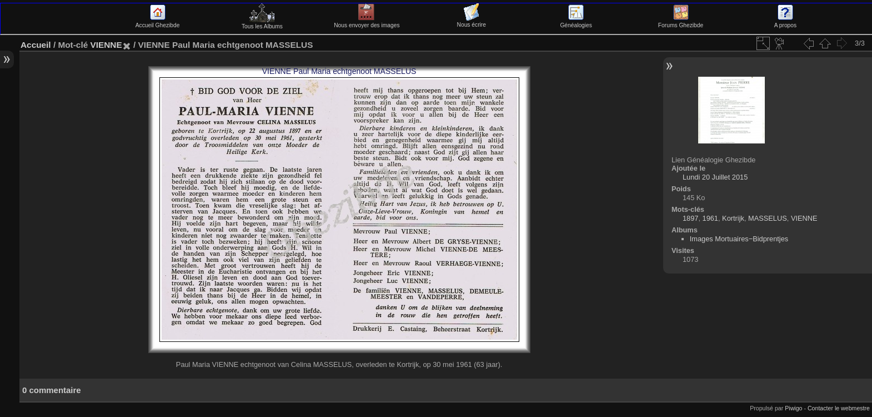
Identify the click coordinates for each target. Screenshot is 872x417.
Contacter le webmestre (839, 408)
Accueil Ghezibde (158, 22)
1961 (710, 218)
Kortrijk (733, 218)
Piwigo (793, 408)
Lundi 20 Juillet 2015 (715, 177)
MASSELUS (767, 218)
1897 (690, 218)
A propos (785, 22)
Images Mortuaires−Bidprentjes (739, 239)
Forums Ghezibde (680, 22)
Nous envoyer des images (366, 22)
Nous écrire (471, 22)
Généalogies (576, 22)
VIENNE (106, 44)
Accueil (36, 44)
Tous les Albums (262, 23)
